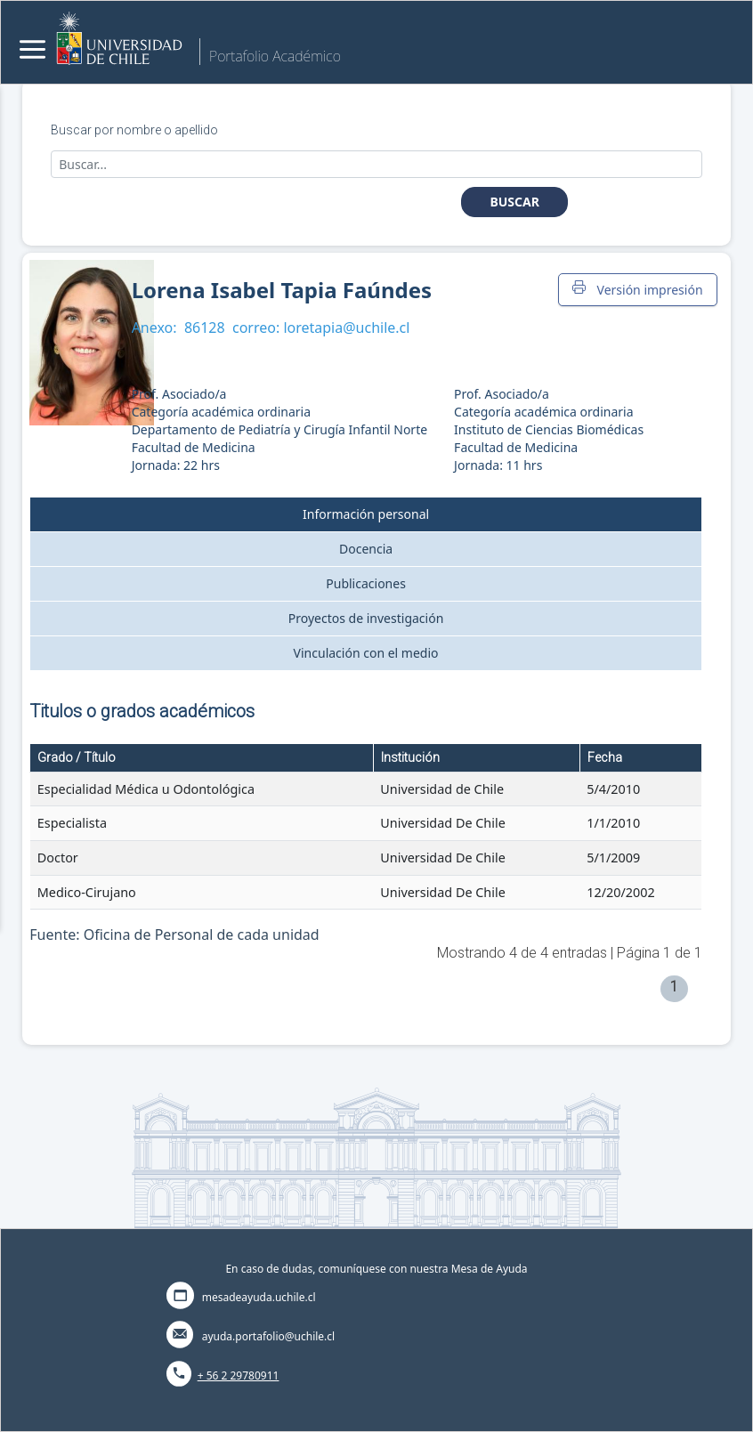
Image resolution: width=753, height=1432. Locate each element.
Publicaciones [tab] (366, 583)
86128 (204, 327)
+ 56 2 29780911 (238, 1375)
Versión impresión (637, 289)
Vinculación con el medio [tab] (366, 652)
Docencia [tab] (366, 548)
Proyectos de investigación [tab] (366, 618)
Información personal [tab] (366, 514)
